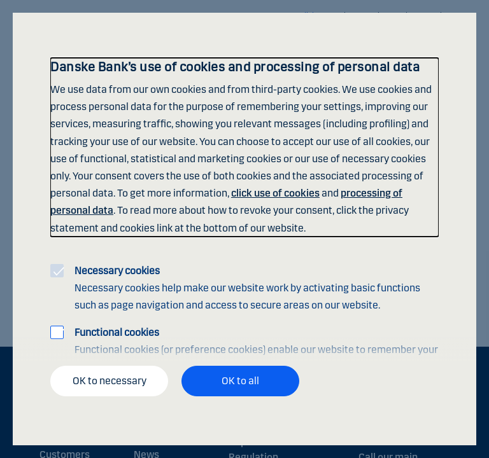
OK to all (240, 381)
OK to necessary (109, 381)
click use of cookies (275, 193)
